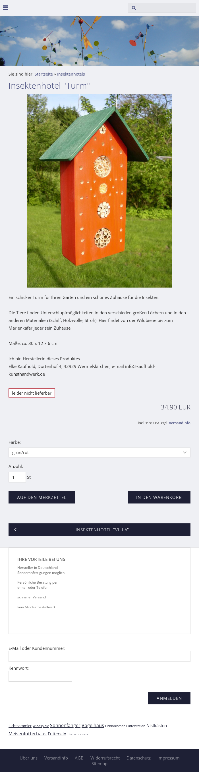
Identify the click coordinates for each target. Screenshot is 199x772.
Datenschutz (139, 758)
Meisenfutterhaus (28, 734)
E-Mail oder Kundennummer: (37, 648)
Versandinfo (179, 423)
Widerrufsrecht (105, 758)
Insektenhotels (71, 74)
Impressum (168, 758)
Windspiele (41, 726)
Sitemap (99, 763)
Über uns (29, 758)
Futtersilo (57, 733)
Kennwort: (19, 668)
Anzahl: (16, 466)
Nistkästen (156, 725)
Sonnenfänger (65, 725)
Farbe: (15, 442)
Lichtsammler (20, 725)
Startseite (44, 74)
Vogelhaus (93, 725)
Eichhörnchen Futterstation (125, 726)
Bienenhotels (77, 734)
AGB (79, 758)
